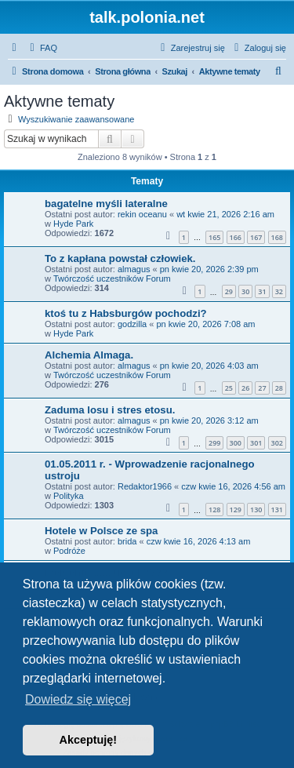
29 (229, 291)
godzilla (132, 324)
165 (214, 237)
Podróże (69, 550)
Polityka (68, 495)
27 (262, 388)
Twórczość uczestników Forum (112, 278)
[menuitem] (41, 47)
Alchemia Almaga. (89, 355)
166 (235, 237)
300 (235, 443)
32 (279, 291)
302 (277, 443)
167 (256, 237)
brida (127, 541)
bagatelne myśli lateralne (106, 203)
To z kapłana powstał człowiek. (120, 258)
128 (214, 509)
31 (262, 291)
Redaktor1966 (145, 486)
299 (214, 443)
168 (277, 237)
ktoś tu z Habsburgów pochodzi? (126, 313)
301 (256, 443)
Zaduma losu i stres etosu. (110, 410)
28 (279, 388)
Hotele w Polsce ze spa (101, 531)
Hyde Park (73, 223)
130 (256, 509)
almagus (134, 269)
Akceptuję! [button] (89, 739)
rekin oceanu (142, 214)
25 (229, 388)
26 (245, 388)
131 (277, 509)
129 (235, 509)
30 (245, 291)
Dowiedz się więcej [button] (78, 699)
